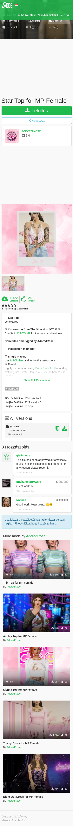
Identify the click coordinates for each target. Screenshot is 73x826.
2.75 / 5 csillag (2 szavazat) (15, 309)
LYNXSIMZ (23, 333)
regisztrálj (11, 523)
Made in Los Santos (14, 820)
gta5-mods (23, 455)
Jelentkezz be (50, 519)
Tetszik (31, 301)
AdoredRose (31, 131)
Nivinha (21, 500)
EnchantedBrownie (28, 481)
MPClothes (16, 360)
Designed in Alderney (14, 816)
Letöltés (36, 110)
